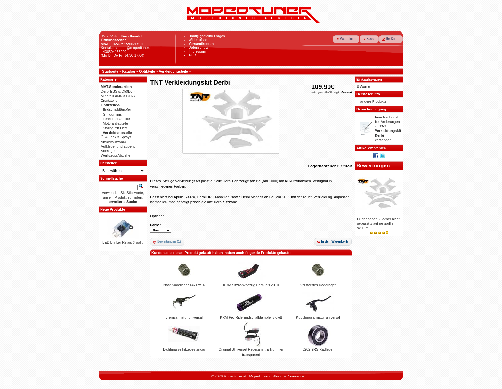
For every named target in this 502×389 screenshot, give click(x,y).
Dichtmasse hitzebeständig (184, 349)
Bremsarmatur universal (184, 317)
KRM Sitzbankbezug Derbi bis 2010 (251, 285)
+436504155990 (113, 51)
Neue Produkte (112, 209)
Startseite (110, 71)
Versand (346, 92)
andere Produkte (373, 101)
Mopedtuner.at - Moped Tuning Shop (252, 376)
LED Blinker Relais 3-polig (122, 242)
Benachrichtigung (371, 109)
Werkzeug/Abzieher (116, 155)
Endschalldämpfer (117, 109)
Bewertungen (373, 165)
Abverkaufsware (113, 142)
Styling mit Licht (115, 128)
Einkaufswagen (369, 79)
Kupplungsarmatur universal (318, 317)
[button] (346, 39)
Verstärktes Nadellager (318, 285)
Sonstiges (108, 151)
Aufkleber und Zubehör (119, 146)
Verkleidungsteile (173, 71)
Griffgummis (112, 114)
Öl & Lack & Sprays (116, 137)
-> (110, 105)
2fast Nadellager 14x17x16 (184, 285)
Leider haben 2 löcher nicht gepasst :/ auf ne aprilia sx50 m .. (378, 223)
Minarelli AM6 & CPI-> (118, 96)
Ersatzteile (109, 100)
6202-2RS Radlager (318, 349)
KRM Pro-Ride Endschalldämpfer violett (251, 317)
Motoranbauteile (115, 123)
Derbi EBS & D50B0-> (118, 91)
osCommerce (293, 376)
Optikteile (147, 71)
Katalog (128, 71)
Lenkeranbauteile (116, 119)
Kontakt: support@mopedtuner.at (127, 48)
